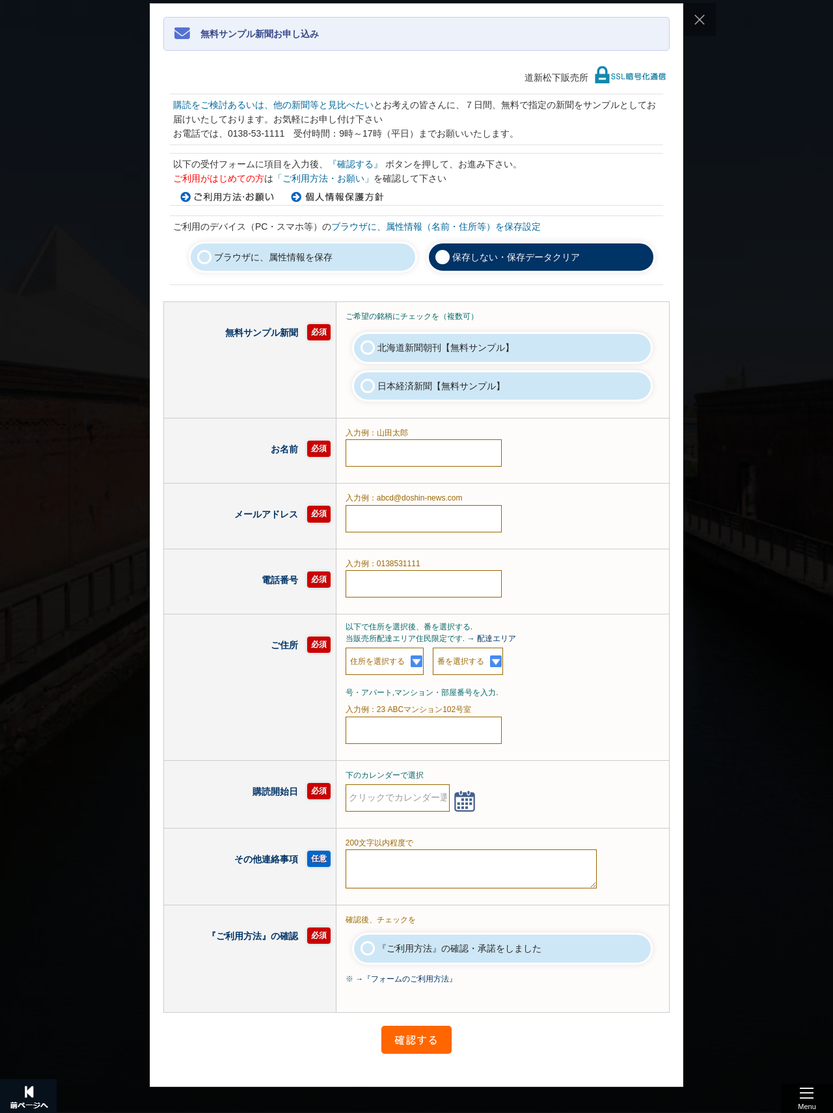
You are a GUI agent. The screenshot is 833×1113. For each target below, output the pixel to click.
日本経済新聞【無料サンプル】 (441, 386)
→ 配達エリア (491, 638)
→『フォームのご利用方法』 (406, 978)
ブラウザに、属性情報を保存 (273, 257)
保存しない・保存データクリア (516, 257)
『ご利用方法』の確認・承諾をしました (459, 948)
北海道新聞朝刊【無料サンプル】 (445, 347)
